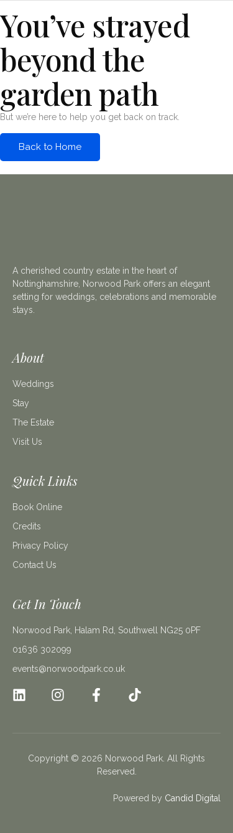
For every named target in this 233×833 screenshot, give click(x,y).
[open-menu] (213, 32)
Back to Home (50, 146)
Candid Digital (193, 798)
